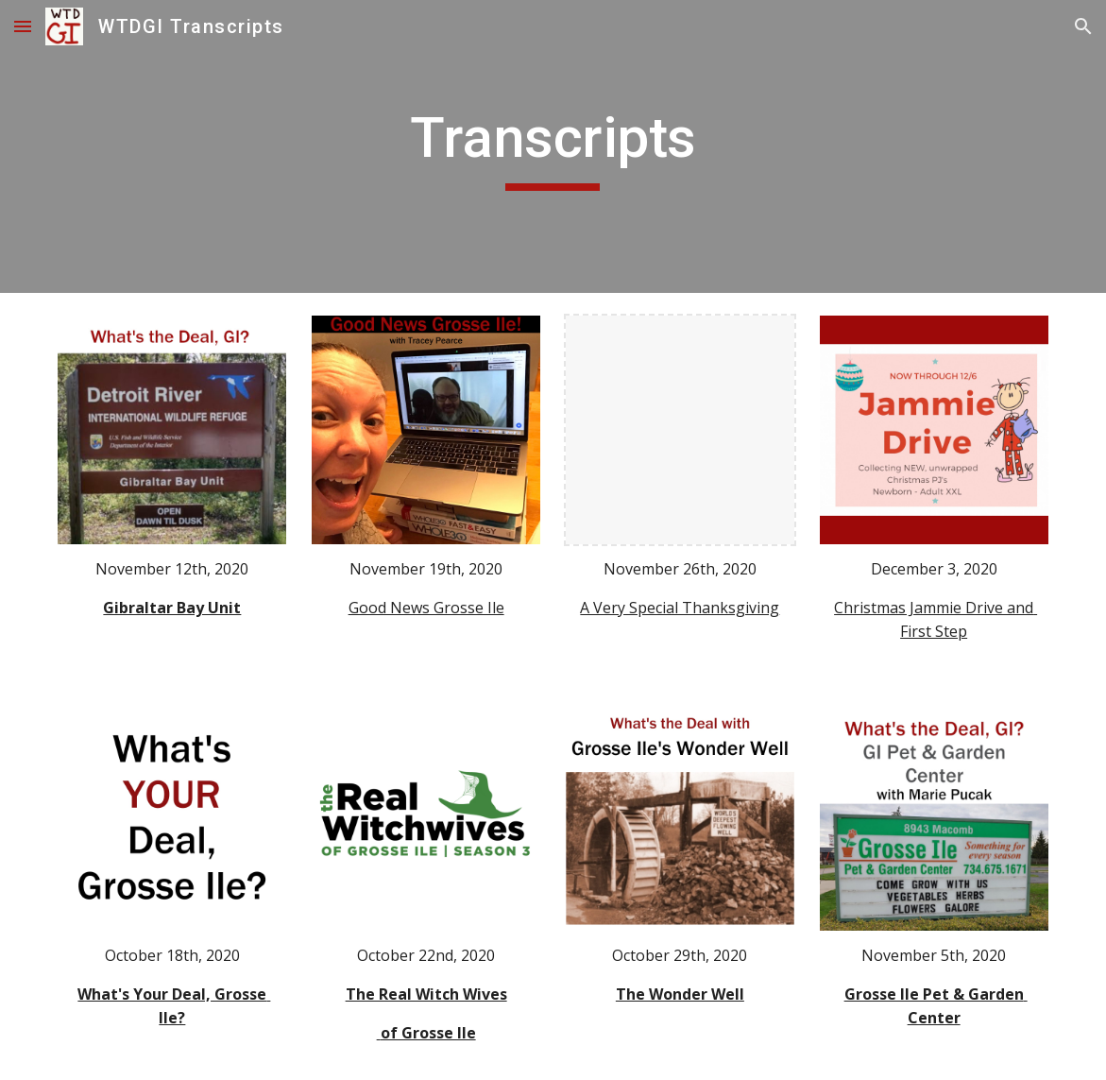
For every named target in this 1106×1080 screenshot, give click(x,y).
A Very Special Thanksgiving (679, 607)
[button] (22, 26)
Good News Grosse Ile (426, 607)
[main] (553, 146)
